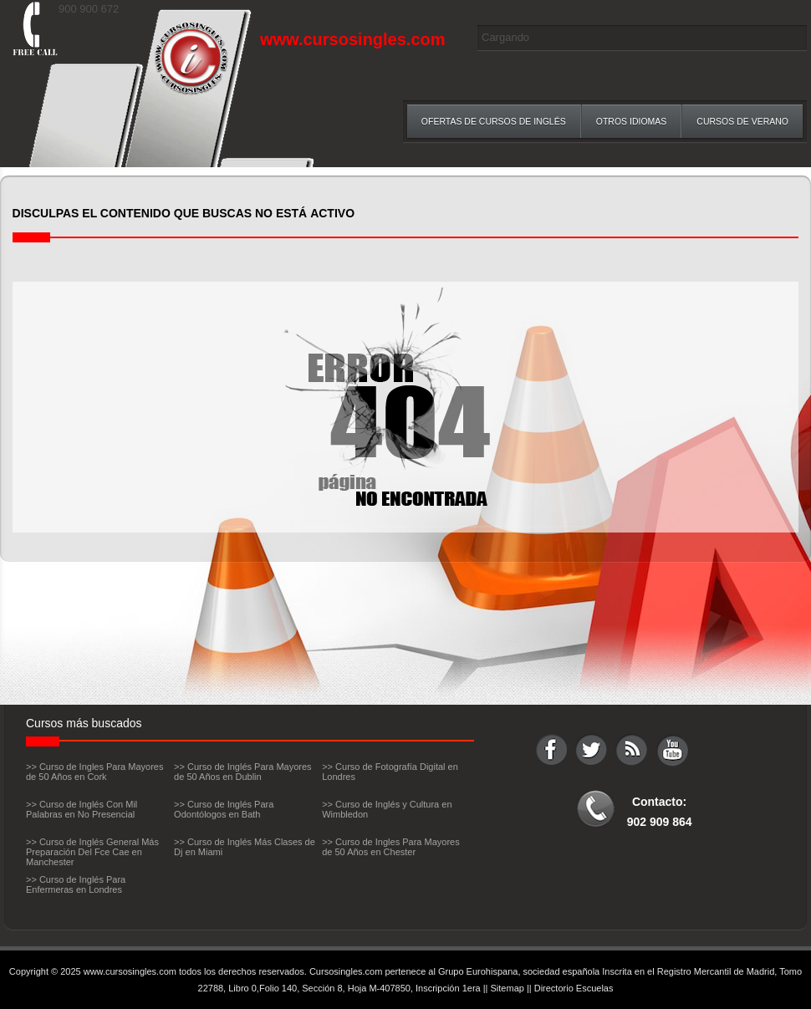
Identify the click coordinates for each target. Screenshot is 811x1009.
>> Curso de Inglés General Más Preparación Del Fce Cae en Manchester (92, 852)
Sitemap (507, 988)
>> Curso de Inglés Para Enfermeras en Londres (75, 884)
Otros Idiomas (631, 121)
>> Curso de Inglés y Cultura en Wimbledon (386, 809)
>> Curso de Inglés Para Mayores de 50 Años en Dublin (242, 772)
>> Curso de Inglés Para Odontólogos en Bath (223, 809)
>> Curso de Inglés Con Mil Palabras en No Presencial (81, 809)
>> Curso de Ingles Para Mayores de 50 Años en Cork (94, 772)
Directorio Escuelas (574, 988)
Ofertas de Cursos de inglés (493, 121)
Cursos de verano (742, 121)
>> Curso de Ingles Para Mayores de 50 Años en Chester (390, 847)
